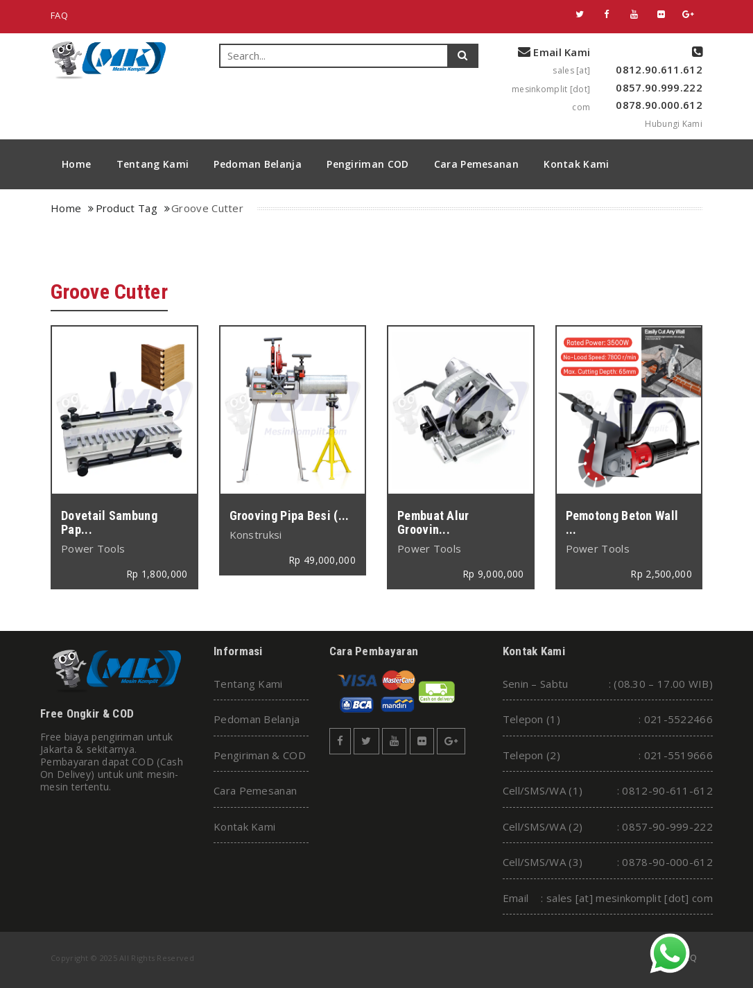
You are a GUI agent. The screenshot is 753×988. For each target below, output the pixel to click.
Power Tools (93, 548)
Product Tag (126, 208)
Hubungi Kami (673, 124)
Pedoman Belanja (258, 164)
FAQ (59, 15)
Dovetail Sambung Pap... (109, 522)
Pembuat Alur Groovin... (433, 522)
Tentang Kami (152, 164)
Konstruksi (256, 534)
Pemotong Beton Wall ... (622, 522)
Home (76, 164)
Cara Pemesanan (476, 164)
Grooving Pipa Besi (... (289, 515)
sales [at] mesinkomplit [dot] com (551, 88)
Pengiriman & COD (260, 755)
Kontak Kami (576, 164)
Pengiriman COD (367, 164)
